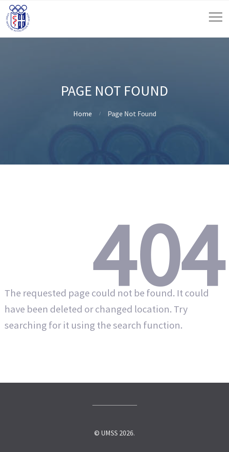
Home (82, 113)
